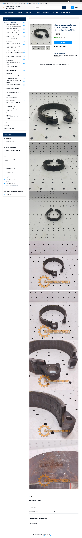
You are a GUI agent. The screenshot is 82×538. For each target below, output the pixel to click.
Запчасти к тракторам (25, 12)
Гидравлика (9, 41)
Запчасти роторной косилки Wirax (13, 63)
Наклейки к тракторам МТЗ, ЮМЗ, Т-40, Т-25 (13, 89)
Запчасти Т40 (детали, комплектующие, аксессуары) (13, 33)
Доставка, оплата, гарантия (61, 12)
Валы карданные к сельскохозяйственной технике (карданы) (14, 72)
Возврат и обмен (9, 16)
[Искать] (64, 7)
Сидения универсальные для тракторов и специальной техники (13, 94)
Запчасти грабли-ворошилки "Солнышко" (13, 109)
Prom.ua (48, 534)
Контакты (46, 12)
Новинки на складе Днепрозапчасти (11, 105)
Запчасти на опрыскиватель (13, 56)
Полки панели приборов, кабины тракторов (14, 53)
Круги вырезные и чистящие (13, 102)
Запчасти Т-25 (10, 36)
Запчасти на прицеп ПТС (12, 75)
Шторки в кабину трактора (13, 50)
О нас (38, 12)
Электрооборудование (12, 78)
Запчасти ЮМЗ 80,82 (11, 38)
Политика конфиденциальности (51, 535)
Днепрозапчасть (9, 12)
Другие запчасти (10, 100)
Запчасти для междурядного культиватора (13, 59)
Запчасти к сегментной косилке (12, 67)
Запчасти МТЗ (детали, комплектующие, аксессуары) (13, 29)
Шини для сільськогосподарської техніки (12, 117)
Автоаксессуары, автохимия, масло (13, 81)
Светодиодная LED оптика (13, 43)
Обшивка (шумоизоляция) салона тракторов (13, 46)
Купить (63, 42)
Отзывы (6, 125)
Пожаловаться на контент (37, 535)
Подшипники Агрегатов (12, 97)
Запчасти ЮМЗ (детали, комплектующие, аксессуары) (13, 25)
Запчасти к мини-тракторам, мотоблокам (13, 85)
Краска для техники (11, 112)
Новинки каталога (9, 128)
